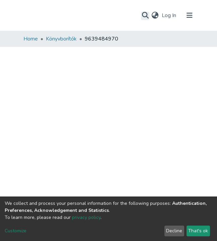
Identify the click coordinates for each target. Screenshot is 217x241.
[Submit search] (145, 16)
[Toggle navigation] (189, 15)
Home (30, 39)
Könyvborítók (61, 39)
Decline (174, 231)
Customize (15, 231)
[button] (154, 15)
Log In (169, 15)
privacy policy (86, 217)
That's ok (198, 231)
